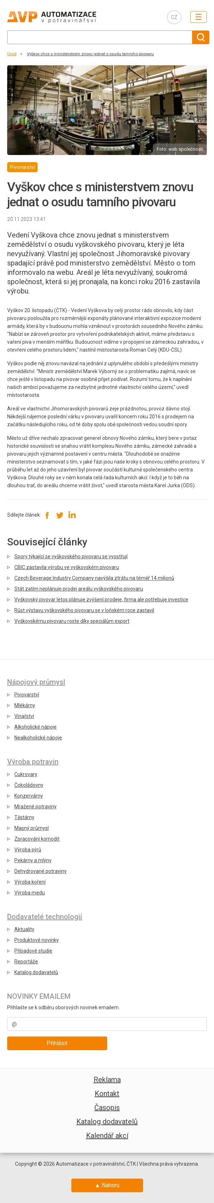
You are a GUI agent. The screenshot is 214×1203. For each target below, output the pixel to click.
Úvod (11, 54)
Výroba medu (29, 893)
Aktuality (24, 929)
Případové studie (33, 951)
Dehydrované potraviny (40, 871)
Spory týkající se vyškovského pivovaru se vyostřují (71, 556)
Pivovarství (26, 694)
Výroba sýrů (27, 849)
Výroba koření (30, 882)
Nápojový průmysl (36, 682)
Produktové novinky (36, 940)
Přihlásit (57, 1043)
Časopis (107, 1107)
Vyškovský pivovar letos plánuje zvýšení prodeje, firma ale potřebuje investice (101, 599)
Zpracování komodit (37, 839)
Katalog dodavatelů (36, 972)
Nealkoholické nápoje (38, 738)
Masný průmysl (31, 828)
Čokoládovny (28, 785)
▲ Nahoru (107, 1185)
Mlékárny (24, 705)
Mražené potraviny (35, 806)
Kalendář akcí (107, 1135)
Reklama (107, 1079)
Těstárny (24, 817)
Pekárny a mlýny (33, 860)
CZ (174, 17)
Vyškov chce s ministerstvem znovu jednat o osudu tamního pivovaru (90, 54)
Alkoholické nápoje (35, 727)
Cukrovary (25, 774)
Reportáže (26, 961)
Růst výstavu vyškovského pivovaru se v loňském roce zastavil (84, 610)
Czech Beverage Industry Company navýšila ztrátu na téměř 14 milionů (94, 578)
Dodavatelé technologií (44, 916)
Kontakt (107, 1093)
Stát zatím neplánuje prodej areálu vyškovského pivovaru (78, 589)
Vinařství (24, 716)
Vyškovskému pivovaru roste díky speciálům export (71, 621)
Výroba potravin (32, 761)
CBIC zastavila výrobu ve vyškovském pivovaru (66, 567)
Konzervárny (28, 796)
